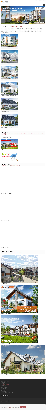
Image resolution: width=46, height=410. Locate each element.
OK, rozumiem (23, 407)
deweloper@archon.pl (35, 0)
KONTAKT (44, 0)
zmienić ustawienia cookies (10, 407)
